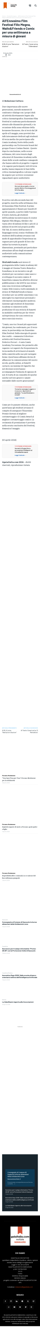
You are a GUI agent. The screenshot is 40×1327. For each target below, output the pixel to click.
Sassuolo (5, 919)
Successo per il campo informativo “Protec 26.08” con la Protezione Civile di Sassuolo (19, 950)
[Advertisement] (20, 1089)
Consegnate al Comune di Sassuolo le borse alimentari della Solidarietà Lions (19, 923)
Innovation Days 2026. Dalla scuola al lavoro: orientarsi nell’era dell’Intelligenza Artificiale (19, 976)
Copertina (5, 946)
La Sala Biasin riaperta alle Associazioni (17, 1002)
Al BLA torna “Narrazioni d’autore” (9, 731)
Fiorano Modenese (8, 775)
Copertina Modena (7, 973)
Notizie (4, 999)
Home (4, 16)
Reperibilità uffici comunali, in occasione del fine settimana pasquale (19, 876)
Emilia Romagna (12, 16)
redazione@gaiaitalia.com (24, 1287)
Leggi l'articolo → (20, 193)
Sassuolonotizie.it (14, 1179)
